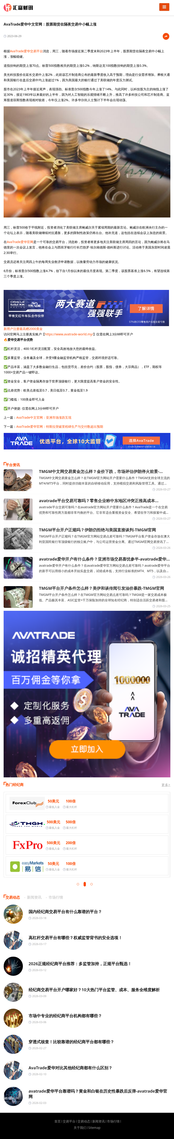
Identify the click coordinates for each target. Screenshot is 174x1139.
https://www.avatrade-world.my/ (69, 334)
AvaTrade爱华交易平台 (26, 51)
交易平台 (69, 1121)
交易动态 (83, 1121)
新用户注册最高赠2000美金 (23, 329)
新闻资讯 (98, 1121)
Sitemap (94, 1127)
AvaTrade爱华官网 (20, 242)
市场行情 (113, 1121)
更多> (166, 785)
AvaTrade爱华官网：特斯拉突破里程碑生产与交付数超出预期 (59, 426)
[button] (78, 884)
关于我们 (80, 1127)
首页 (57, 1121)
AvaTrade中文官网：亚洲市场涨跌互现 (43, 417)
